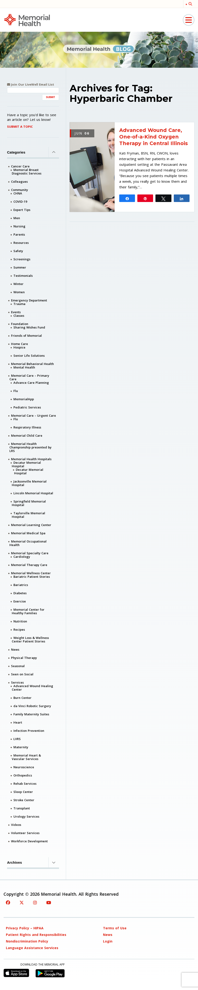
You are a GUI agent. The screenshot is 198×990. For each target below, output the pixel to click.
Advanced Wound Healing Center (32, 688)
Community (19, 190)
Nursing (19, 226)
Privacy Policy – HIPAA (25, 928)
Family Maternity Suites (31, 714)
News (15, 649)
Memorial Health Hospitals (31, 459)
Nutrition (20, 621)
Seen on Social (22, 674)
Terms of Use (115, 928)
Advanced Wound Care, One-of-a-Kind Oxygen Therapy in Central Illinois (153, 136)
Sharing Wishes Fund (29, 327)
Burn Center (22, 698)
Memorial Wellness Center (31, 573)
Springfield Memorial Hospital (29, 503)
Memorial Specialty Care (29, 553)
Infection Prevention (28, 731)
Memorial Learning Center (31, 525)
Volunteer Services (25, 833)
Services (17, 682)
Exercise (19, 601)
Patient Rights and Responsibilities (36, 934)
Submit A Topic (20, 126)
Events (16, 312)
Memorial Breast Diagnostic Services (26, 171)
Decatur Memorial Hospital (26, 464)
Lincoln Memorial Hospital (33, 493)
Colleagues (19, 181)
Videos (16, 825)
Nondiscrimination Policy (27, 941)
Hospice (19, 347)
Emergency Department (29, 300)
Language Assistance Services (32, 948)
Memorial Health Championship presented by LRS (30, 447)
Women (19, 292)
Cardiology (21, 556)
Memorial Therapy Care (29, 565)
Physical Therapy (24, 658)
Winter (18, 284)
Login (107, 941)
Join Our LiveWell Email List (30, 84)
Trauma (19, 304)
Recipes (19, 629)
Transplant (21, 808)
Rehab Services (24, 783)
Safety (18, 251)
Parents (19, 234)
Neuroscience (23, 767)
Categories (33, 152)
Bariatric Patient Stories (31, 576)
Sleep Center (23, 792)
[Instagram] (35, 902)
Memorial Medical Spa (28, 533)
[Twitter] (22, 902)
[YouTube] (48, 902)
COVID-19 (20, 201)
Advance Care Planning (31, 382)
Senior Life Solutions (29, 355)
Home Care (19, 344)
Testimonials (23, 275)
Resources (21, 243)
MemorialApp (23, 399)
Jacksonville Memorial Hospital (29, 483)
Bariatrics (20, 585)
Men (16, 218)
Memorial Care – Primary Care (29, 377)
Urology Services (26, 816)
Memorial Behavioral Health (32, 364)
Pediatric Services (27, 407)
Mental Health (24, 367)
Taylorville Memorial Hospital (28, 515)
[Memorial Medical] (27, 19)
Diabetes (20, 593)
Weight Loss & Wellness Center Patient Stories (30, 639)
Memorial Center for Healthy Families (28, 611)
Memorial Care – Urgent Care (33, 415)
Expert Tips (21, 210)
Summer (19, 267)
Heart (17, 722)
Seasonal (18, 666)
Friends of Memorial (26, 335)
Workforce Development (29, 841)
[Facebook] (8, 902)
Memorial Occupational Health (28, 543)
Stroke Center (23, 800)
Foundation (19, 324)
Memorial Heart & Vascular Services (26, 757)
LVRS (17, 739)
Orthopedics (22, 775)
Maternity (20, 747)
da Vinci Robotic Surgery (32, 706)
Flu (15, 391)
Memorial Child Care (26, 435)
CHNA (17, 193)
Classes (18, 315)
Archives (33, 862)
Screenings (21, 259)
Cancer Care (20, 166)
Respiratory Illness (27, 427)
